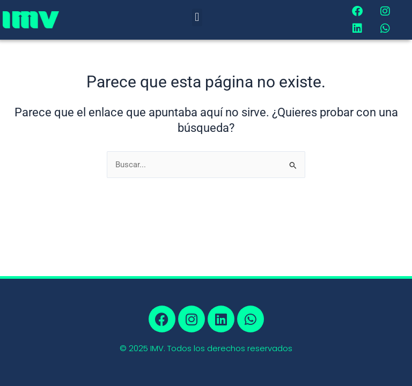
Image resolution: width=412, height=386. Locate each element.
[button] (197, 17)
